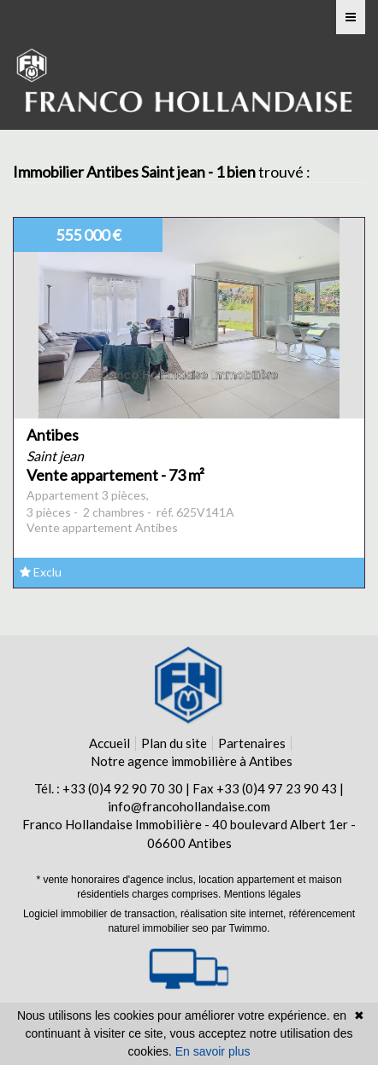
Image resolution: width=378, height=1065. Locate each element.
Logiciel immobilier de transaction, (101, 914)
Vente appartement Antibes (102, 527)
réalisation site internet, (234, 914)
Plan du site (174, 743)
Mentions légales (262, 894)
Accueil (109, 743)
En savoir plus (213, 1051)
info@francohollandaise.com (189, 806)
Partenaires (252, 743)
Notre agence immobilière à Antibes (191, 761)
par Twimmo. (240, 928)
